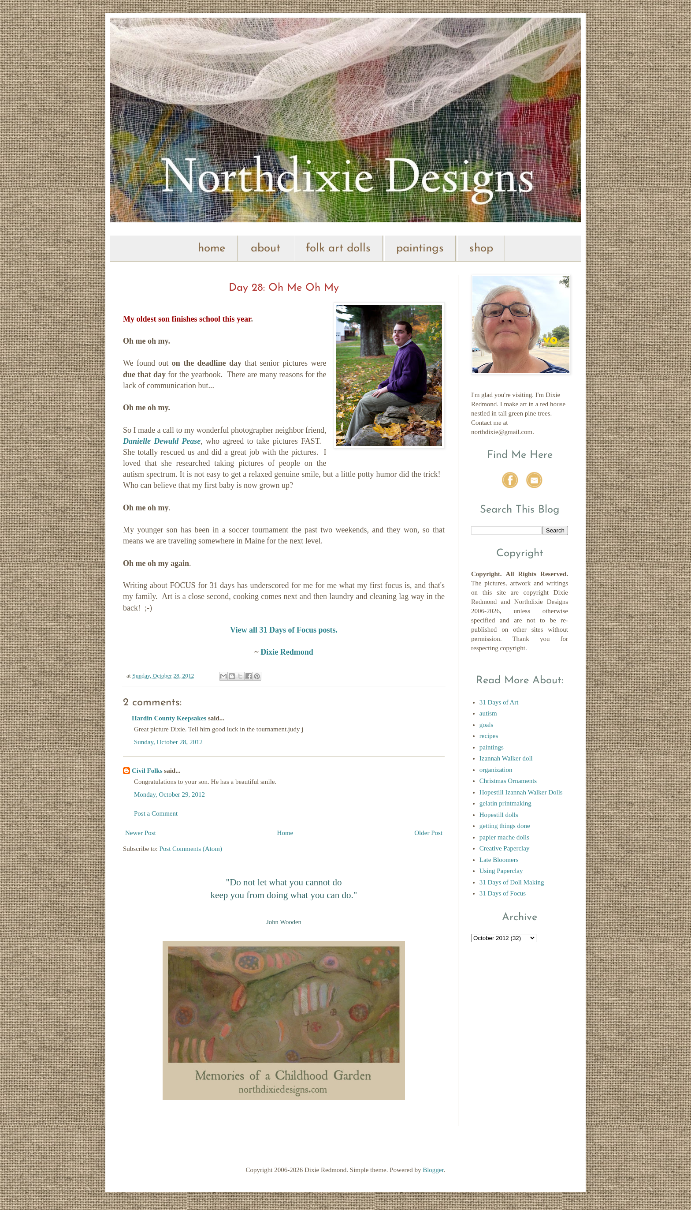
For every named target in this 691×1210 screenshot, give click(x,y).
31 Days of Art (499, 702)
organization (496, 769)
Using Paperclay (501, 870)
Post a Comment (156, 813)
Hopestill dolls (498, 814)
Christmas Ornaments (508, 780)
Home (285, 832)
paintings (420, 249)
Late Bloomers (499, 859)
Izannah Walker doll (506, 758)
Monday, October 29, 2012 (169, 794)
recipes (488, 735)
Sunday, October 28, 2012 (168, 741)
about (265, 249)
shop (481, 249)
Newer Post (140, 832)
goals (486, 724)
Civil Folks (147, 770)
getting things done (504, 825)
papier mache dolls (504, 837)
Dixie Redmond (286, 652)
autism (488, 713)
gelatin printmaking (505, 803)
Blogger (433, 1169)
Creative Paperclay (504, 848)
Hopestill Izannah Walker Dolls (521, 792)
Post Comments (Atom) (191, 848)
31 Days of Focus (502, 893)
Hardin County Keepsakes (169, 718)
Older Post (428, 832)
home (212, 249)
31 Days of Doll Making (511, 882)
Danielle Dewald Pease (162, 441)
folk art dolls (338, 249)
